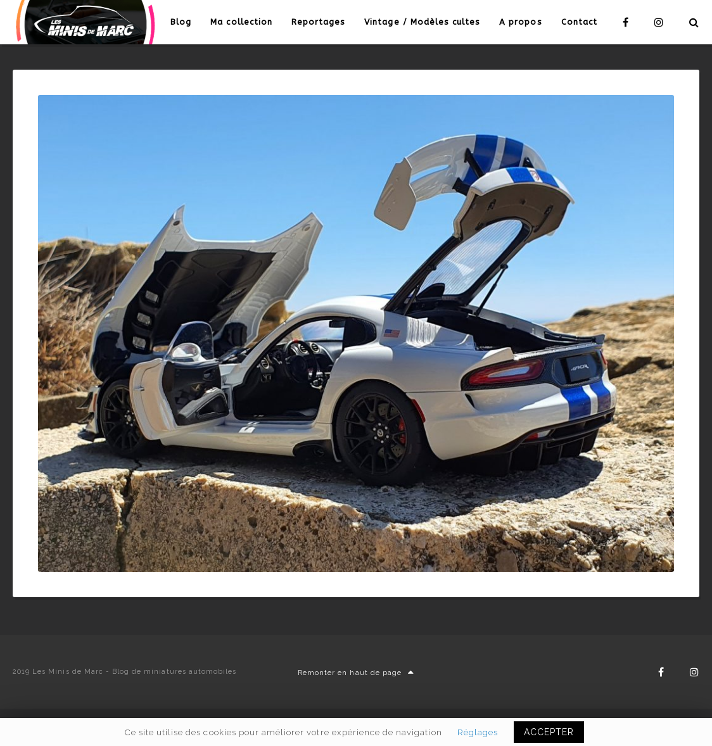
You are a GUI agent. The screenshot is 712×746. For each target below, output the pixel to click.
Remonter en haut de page (356, 673)
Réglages (477, 732)
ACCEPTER (549, 732)
